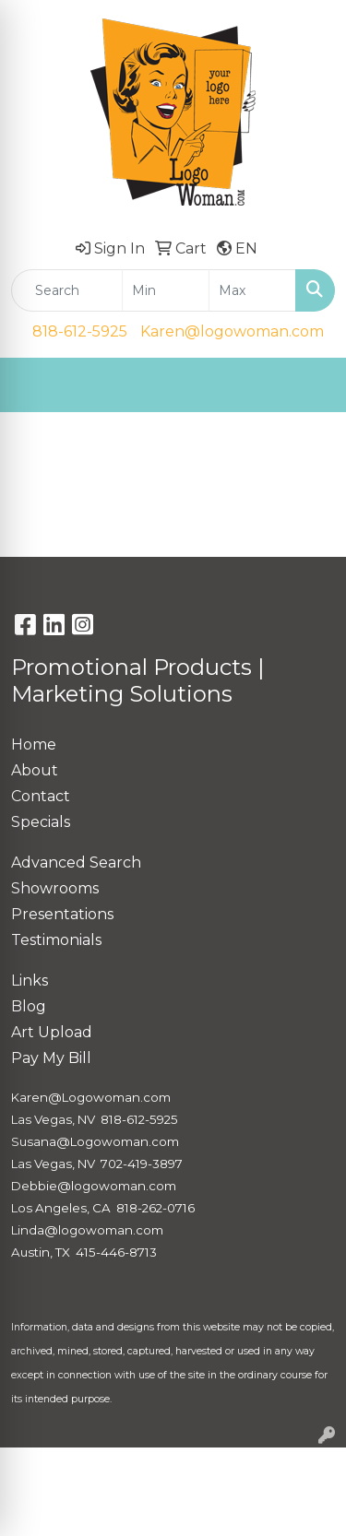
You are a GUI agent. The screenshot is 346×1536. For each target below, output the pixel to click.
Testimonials (56, 940)
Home (33, 744)
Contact (40, 796)
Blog (28, 1006)
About (34, 770)
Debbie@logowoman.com (93, 1185)
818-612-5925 (79, 331)
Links (29, 980)
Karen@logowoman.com (232, 331)
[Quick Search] (67, 290)
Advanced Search (76, 862)
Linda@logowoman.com (87, 1230)
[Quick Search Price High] (252, 290)
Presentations (62, 914)
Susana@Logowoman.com (95, 1141)
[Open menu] (309, 385)
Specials (40, 822)
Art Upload (51, 1032)
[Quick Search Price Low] (165, 290)
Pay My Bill (51, 1058)
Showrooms (55, 888)
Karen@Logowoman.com (91, 1097)
